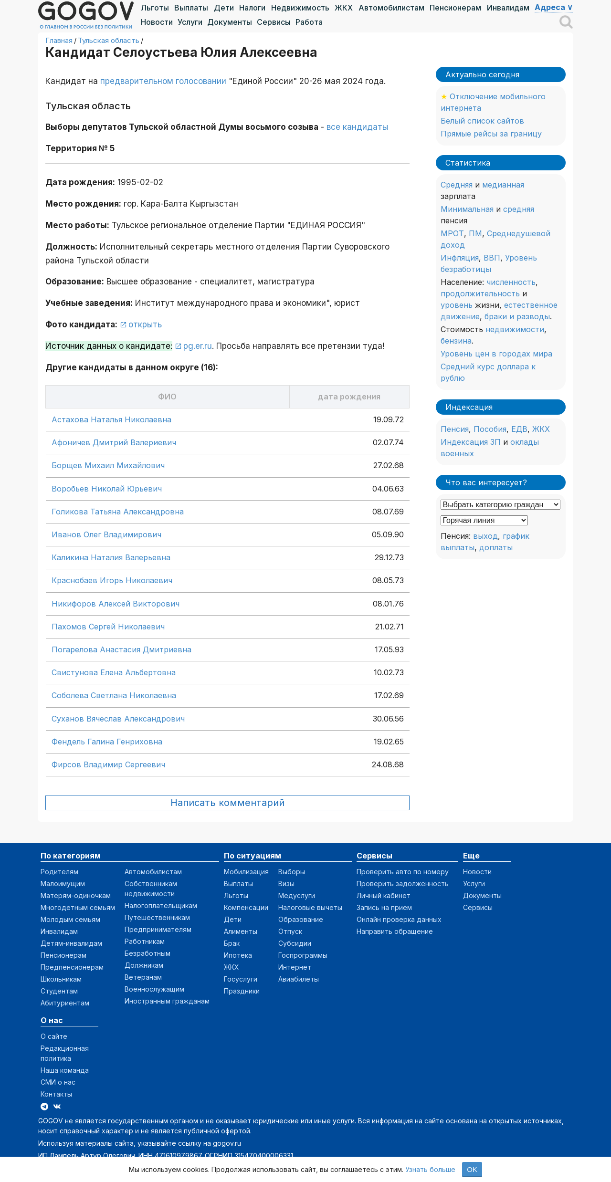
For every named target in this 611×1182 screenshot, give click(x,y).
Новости (157, 22)
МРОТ (452, 233)
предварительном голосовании (163, 81)
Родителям (59, 872)
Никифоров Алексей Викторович (115, 603)
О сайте (54, 1036)
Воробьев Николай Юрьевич (107, 488)
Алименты (240, 931)
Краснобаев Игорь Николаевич (112, 580)
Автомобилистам (391, 7)
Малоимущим (63, 883)
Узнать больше (430, 1169)
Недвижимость (300, 7)
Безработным (147, 953)
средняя (518, 209)
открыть (145, 324)
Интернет (294, 967)
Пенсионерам (455, 7)
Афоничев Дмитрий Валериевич (114, 442)
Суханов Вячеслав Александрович (118, 718)
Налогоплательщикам (161, 905)
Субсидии (294, 943)
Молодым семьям (70, 919)
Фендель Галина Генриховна (107, 741)
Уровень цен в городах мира (496, 353)
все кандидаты (357, 127)
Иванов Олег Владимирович (106, 534)
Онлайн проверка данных (399, 919)
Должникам (144, 965)
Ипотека (238, 955)
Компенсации (246, 907)
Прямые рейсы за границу (491, 133)
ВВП (492, 257)
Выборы (291, 872)
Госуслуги (240, 979)
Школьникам (61, 979)
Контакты (56, 1094)
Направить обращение (395, 931)
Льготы (155, 7)
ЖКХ (344, 7)
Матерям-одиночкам (76, 895)
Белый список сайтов (482, 121)
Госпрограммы (302, 955)
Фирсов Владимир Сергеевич (108, 764)
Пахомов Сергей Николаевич (108, 626)
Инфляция (460, 257)
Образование (300, 919)
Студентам (59, 991)
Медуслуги (296, 895)
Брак (232, 943)
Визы (286, 883)
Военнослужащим (154, 989)
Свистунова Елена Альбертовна (114, 672)
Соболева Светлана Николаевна (114, 695)
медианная (503, 184)
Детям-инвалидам (71, 943)
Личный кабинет (384, 895)
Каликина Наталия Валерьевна (111, 557)
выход (485, 536)
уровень (457, 305)
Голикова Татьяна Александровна (118, 511)
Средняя (457, 184)
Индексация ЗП (471, 442)
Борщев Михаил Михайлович (108, 465)
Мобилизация (246, 872)
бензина (456, 340)
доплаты (496, 547)
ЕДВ (519, 429)
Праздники (242, 991)
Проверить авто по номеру (403, 872)
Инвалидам (508, 7)
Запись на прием (384, 907)
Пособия (490, 429)
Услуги (190, 22)
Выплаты (191, 7)
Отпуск (290, 931)
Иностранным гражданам (167, 1001)
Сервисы (274, 22)
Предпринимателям (158, 929)
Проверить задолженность (403, 883)
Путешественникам (157, 917)
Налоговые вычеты (310, 907)
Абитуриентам (65, 1003)
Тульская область (108, 40)
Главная (59, 40)
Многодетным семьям (78, 907)
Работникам (145, 941)
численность (511, 282)
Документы (229, 22)
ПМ (475, 233)
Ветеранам (143, 977)
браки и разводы (517, 316)
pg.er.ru (197, 346)
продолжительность (480, 293)
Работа (309, 22)
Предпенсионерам (72, 967)
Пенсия (455, 429)
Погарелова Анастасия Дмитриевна (121, 649)
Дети (224, 7)
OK (472, 1169)
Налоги (252, 7)
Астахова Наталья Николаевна (111, 419)
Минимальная (467, 209)
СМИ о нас (58, 1082)
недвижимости (514, 329)
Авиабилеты (298, 979)
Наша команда (65, 1070)
